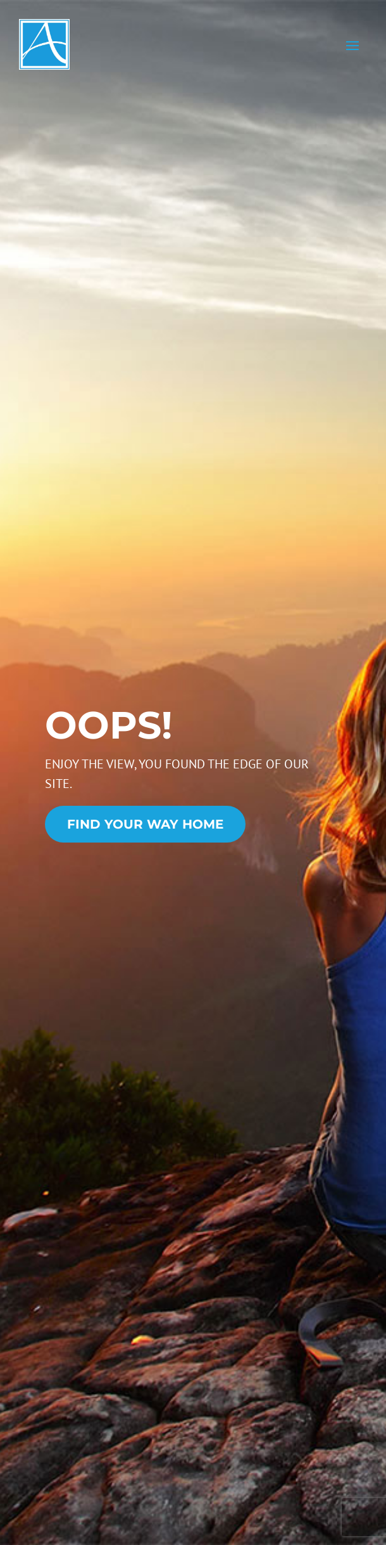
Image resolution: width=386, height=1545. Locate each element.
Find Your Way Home (145, 824)
